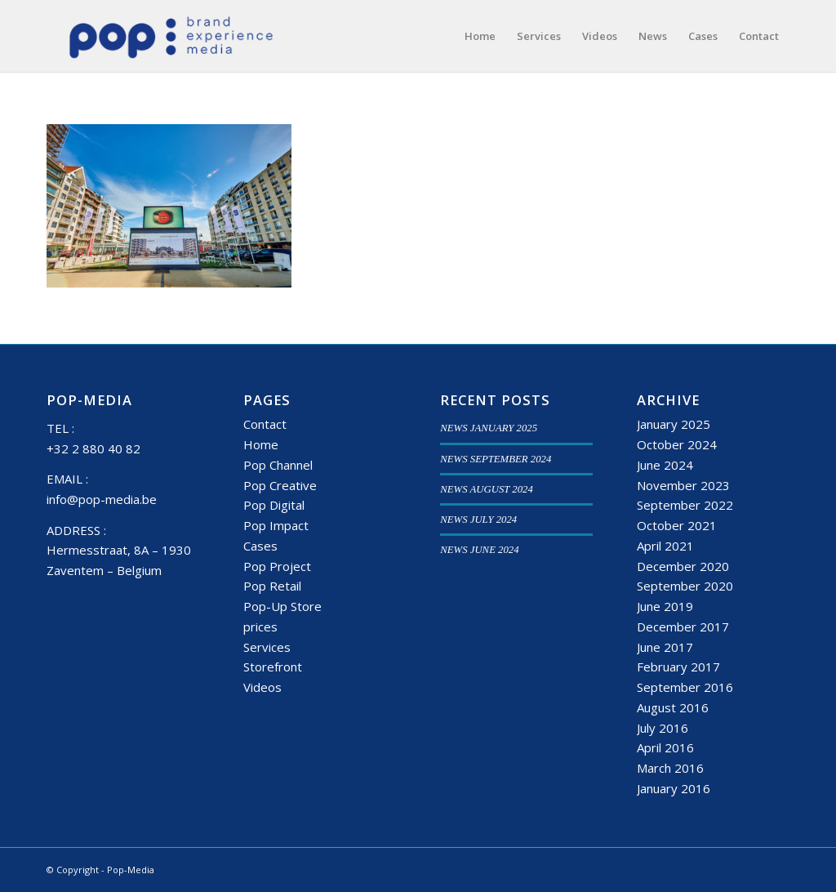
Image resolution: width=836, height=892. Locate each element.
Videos (262, 687)
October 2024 (677, 444)
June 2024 (665, 465)
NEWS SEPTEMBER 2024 (495, 459)
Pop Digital (274, 505)
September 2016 (685, 687)
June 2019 (665, 606)
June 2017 (665, 647)
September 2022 (685, 505)
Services (267, 647)
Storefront (272, 666)
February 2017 (678, 666)
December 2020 (683, 566)
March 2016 (670, 768)
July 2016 (662, 728)
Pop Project (277, 566)
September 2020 (685, 586)
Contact (265, 424)
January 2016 (673, 788)
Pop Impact (276, 525)
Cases (260, 545)
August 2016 (673, 707)
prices (260, 626)
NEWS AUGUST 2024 (486, 489)
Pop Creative (280, 485)
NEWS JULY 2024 (478, 519)
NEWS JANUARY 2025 (488, 428)
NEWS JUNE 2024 (479, 549)
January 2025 (673, 424)
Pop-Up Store (282, 606)
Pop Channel (278, 465)
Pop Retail (272, 586)
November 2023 (683, 485)
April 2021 (665, 545)
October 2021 (677, 525)
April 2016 (665, 747)
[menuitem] (480, 36)
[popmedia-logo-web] (170, 36)
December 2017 (683, 626)
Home (260, 444)
